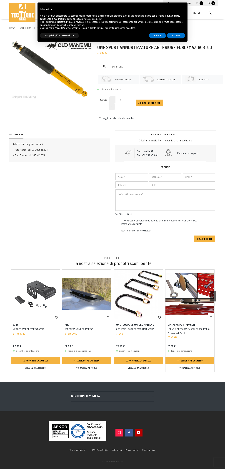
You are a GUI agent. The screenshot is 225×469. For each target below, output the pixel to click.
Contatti (197, 13)
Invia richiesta (204, 238)
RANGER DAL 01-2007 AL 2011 (34, 27)
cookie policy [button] (95, 19)
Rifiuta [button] (157, 35)
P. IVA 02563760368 (99, 450)
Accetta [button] (176, 35)
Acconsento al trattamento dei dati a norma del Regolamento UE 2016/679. (156, 222)
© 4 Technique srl (77, 450)
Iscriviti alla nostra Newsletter (136, 230)
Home (12, 27)
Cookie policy (148, 450)
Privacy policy (132, 450)
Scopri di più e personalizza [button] (59, 35)
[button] (213, 296)
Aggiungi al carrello (149, 109)
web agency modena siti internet (112, 462)
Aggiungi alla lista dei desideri (116, 124)
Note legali (117, 450)
